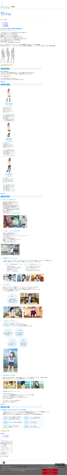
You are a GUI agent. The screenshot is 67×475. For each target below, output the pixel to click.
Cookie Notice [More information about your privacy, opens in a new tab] (22, 471)
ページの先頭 (5, 435)
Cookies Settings (50, 467)
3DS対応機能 (5, 26)
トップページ (5, 436)
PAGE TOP (2, 81)
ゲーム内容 (5, 24)
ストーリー (5, 22)
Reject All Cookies (50, 470)
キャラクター (5, 23)
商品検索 (13, 6)
